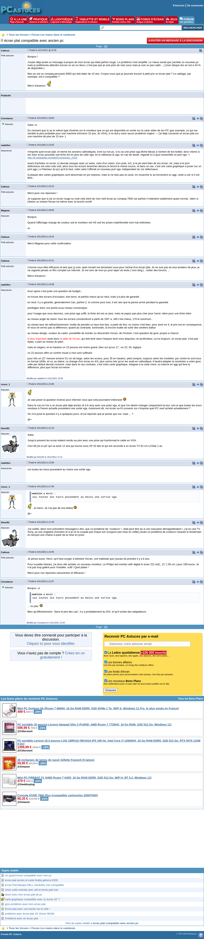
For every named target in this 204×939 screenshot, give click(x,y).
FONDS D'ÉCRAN (150, 20)
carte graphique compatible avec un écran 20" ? (32, 899)
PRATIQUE (38, 20)
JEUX (171, 20)
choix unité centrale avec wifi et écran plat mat (31, 889)
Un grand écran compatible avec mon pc (28, 875)
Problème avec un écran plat (21, 918)
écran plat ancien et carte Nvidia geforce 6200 (31, 880)
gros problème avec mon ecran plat (25, 904)
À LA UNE (18, 20)
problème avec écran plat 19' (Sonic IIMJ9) (29, 913)
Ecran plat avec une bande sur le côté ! (27, 908)
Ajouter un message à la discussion (175, 40)
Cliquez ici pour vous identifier (50, 644)
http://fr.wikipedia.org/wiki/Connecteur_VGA (52, 157)
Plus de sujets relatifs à (102, 923)
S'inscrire (178, 5)
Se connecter (195, 5)
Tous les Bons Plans (190, 698)
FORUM (187, 20)
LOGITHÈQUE (62, 20)
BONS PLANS (123, 20)
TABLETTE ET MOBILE (92, 20)
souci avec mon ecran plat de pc (23, 894)
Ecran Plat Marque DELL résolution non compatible (34, 884)
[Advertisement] (102, 840)
